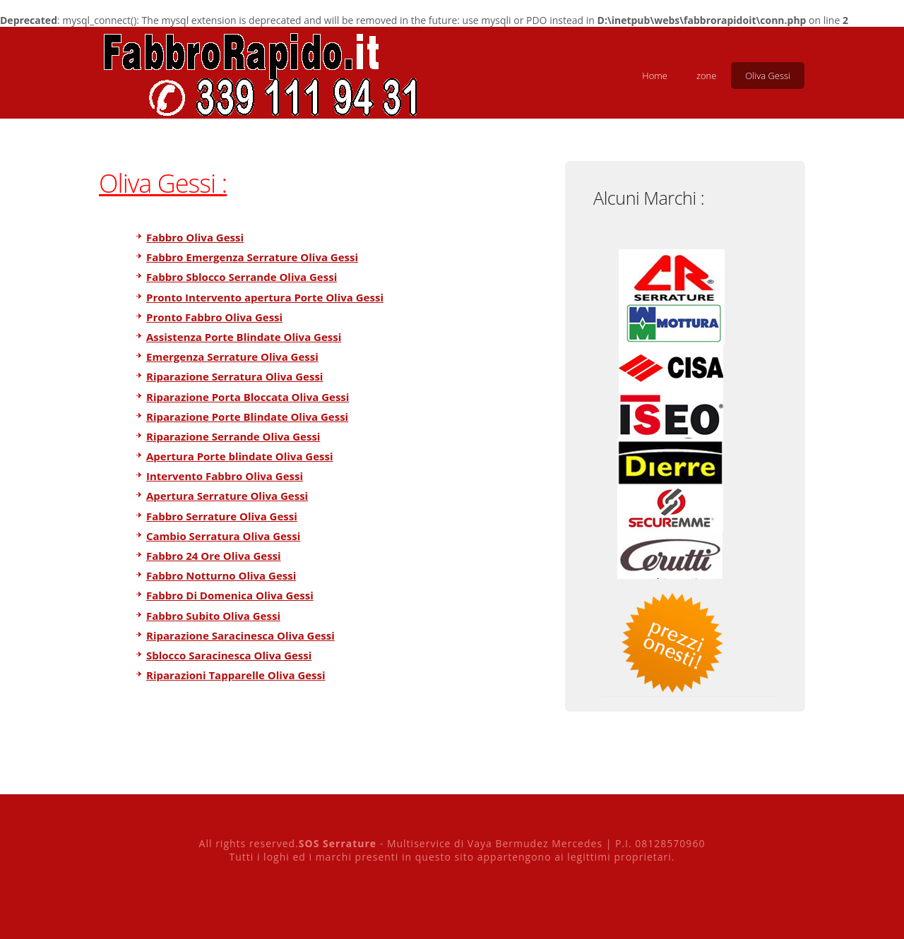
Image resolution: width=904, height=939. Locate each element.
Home (654, 75)
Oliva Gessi (767, 75)
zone (706, 75)
